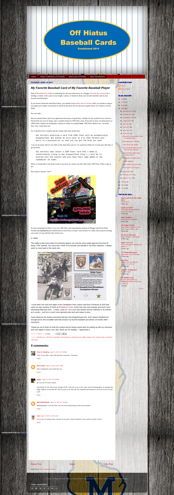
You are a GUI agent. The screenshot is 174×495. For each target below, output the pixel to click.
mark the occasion (99, 93)
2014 (123, 188)
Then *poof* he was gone (131, 167)
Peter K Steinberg (43, 352)
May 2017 (126, 130)
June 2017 (126, 127)
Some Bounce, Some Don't (129, 219)
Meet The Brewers (97, 77)
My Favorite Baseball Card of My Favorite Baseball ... (132, 149)
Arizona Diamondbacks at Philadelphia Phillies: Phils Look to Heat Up (131, 281)
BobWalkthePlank (43, 402)
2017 (123, 108)
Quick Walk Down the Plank (132, 164)
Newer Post (36, 464)
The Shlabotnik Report (129, 252)
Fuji (38, 416)
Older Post (108, 464)
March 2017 (127, 171)
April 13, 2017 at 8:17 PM (54, 366)
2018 (123, 105)
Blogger (125, 479)
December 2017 (128, 111)
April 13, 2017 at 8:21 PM (50, 379)
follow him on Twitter (83, 103)
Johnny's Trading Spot (129, 270)
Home (33, 77)
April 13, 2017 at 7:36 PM (58, 352)
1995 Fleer (49, 337)
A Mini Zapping (128, 161)
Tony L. (123, 86)
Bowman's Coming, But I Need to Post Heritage (133, 137)
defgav (39, 379)
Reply (39, 358)
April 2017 (126, 133)
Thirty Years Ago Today (130, 144)
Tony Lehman (125, 89)
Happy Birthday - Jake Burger (130, 237)
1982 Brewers (40, 337)
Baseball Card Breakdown (62, 337)
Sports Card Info (127, 208)
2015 (123, 185)
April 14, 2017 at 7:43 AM (58, 402)
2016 (123, 182)
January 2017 (127, 178)
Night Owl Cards (127, 243)
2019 (123, 102)
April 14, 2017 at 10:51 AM (49, 416)
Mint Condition (126, 217)
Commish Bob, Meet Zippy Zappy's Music (132, 154)
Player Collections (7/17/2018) (52, 77)
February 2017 (128, 175)
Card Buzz (124, 260)
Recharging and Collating (131, 141)
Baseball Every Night (44, 93)
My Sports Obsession (128, 235)
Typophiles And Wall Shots (131, 158)
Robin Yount (100, 337)
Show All (141, 288)
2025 (123, 99)
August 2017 (127, 121)
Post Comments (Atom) (47, 469)
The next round (125, 272)
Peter (93, 337)
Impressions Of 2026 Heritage (130, 254)
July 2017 (126, 124)
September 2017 (128, 117)
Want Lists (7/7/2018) (77, 77)
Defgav (89, 337)
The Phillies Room (127, 278)
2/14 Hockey (125, 202)
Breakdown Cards (66, 307)
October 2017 (127, 114)
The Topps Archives (128, 225)
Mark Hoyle (41, 366)
